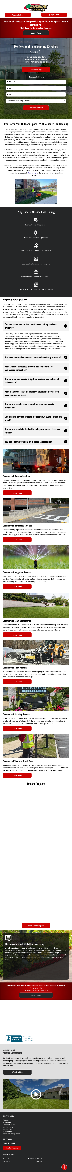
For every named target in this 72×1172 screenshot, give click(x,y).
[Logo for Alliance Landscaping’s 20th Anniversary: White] (36, 995)
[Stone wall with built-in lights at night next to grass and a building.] (52, 817)
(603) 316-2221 (9, 1123)
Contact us (32, 173)
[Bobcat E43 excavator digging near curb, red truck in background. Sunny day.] (52, 883)
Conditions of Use (33, 1167)
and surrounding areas (11, 1113)
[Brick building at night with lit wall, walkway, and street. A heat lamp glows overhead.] (19, 850)
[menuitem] (9, 1157)
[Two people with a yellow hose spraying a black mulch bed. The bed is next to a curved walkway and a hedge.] (19, 784)
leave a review (13, 936)
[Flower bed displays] (52, 850)
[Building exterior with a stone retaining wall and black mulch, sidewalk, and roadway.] (19, 817)
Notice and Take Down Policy (46, 1167)
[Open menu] (68, 7)
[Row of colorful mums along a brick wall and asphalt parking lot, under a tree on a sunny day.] (19, 883)
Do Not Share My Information (19, 1167)
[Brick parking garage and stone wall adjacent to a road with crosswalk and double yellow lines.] (52, 784)
